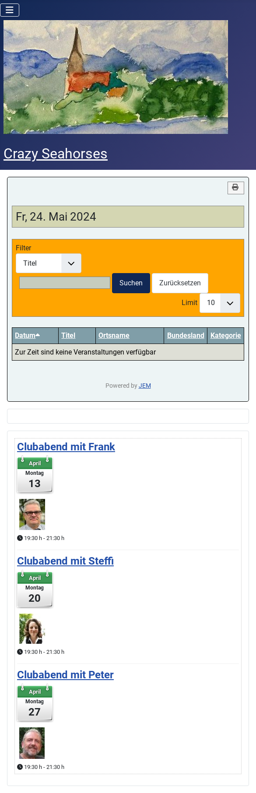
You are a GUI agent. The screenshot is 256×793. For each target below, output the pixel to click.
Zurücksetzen (180, 283)
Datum (27, 335)
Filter (23, 248)
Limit (189, 302)
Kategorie (225, 335)
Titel (68, 335)
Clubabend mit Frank (66, 447)
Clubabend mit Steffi (65, 561)
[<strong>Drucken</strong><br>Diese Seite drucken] (236, 188)
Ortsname (114, 335)
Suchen (131, 283)
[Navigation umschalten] (9, 10)
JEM (145, 385)
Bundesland (185, 335)
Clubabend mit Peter (65, 675)
